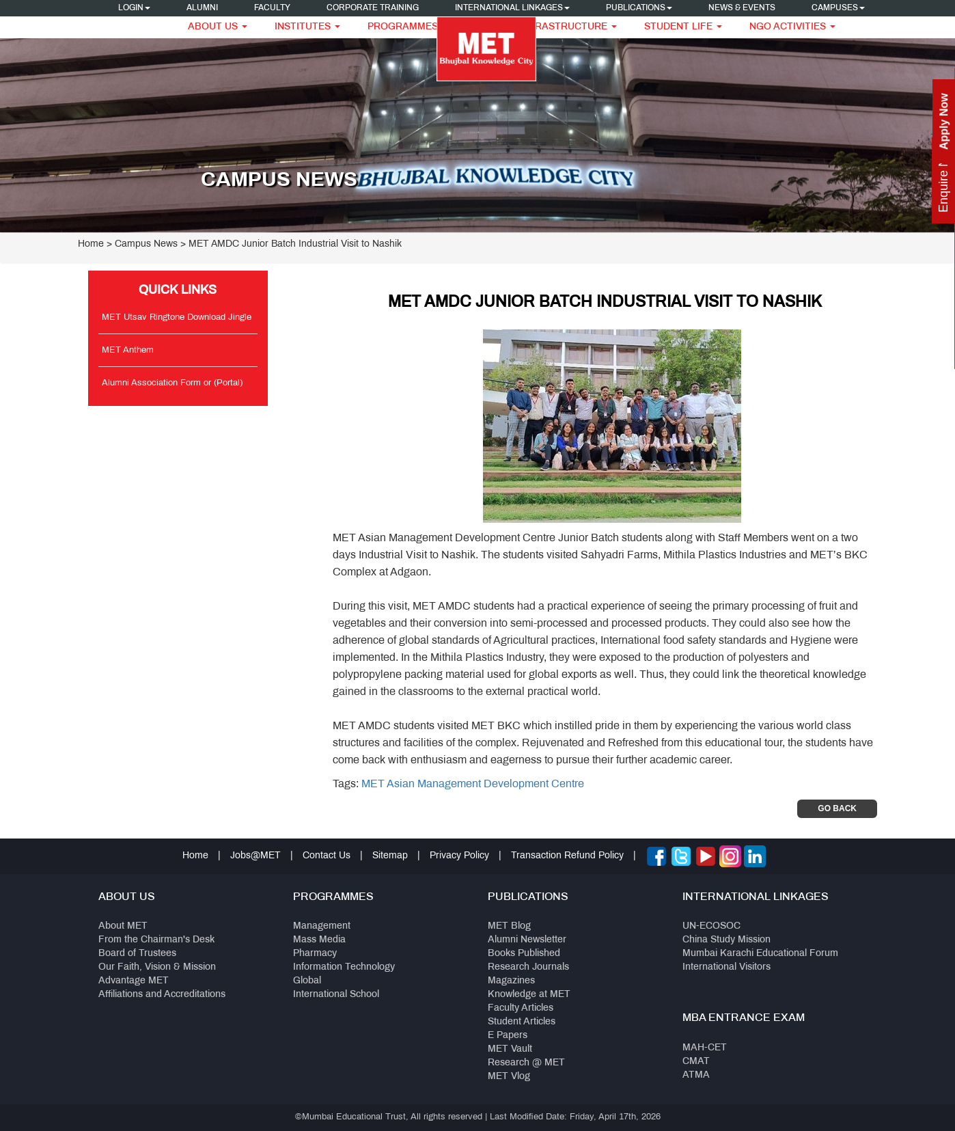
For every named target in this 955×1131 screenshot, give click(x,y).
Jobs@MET (255, 855)
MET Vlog (509, 1076)
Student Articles (521, 1022)
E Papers (507, 1035)
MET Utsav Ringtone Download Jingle (176, 318)
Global (307, 981)
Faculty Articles (520, 1008)
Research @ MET (526, 1063)
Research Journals (528, 967)
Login (134, 8)
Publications (639, 8)
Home (91, 244)
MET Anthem (128, 350)
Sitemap (390, 855)
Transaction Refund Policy (567, 855)
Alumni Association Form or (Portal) (172, 383)
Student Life (683, 27)
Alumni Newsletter (527, 940)
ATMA (696, 1075)
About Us (217, 27)
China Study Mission (726, 940)
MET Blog (509, 926)
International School (336, 994)
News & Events (741, 8)
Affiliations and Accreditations (161, 994)
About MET (123, 926)
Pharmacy (315, 953)
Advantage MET (133, 981)
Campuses (838, 8)
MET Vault (510, 1049)
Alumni (202, 8)
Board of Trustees (137, 953)
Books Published (524, 953)
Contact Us (326, 855)
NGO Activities (792, 27)
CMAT (696, 1061)
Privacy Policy (459, 855)
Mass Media (319, 940)
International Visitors (726, 967)
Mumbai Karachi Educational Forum (760, 953)
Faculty (272, 8)
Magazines (511, 981)
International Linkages (512, 8)
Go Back (837, 808)
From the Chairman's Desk (156, 940)
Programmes (407, 27)
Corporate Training (373, 8)
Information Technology (344, 967)
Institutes (307, 27)
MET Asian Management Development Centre (472, 784)
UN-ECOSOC (711, 926)
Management (321, 926)
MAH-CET (704, 1048)
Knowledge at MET (529, 994)
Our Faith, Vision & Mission (157, 967)
